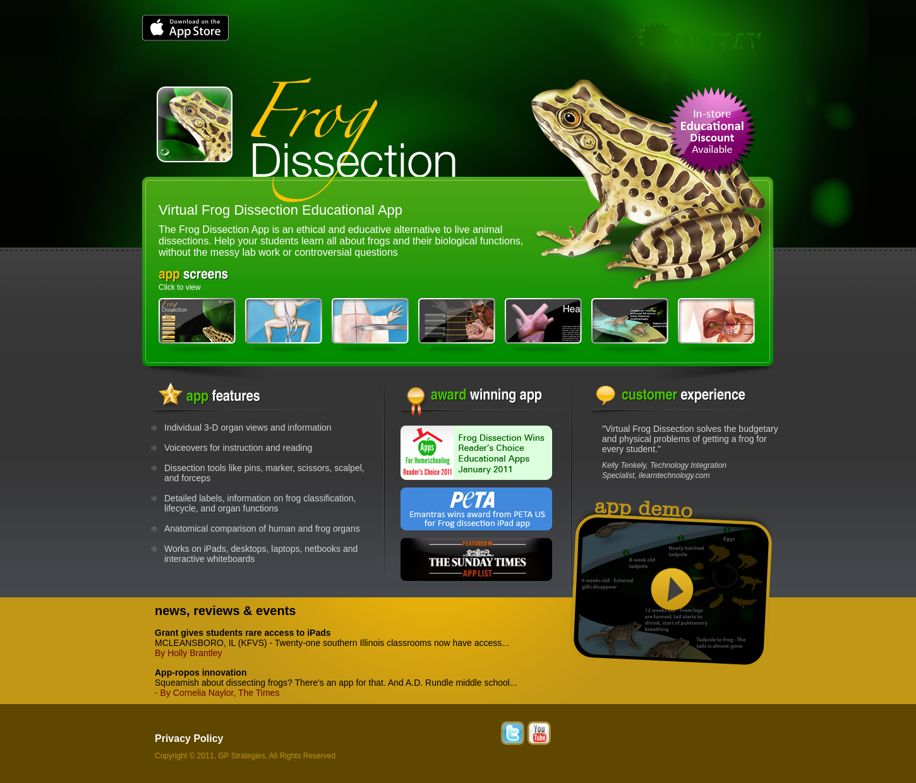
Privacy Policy (189, 738)
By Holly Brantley (188, 653)
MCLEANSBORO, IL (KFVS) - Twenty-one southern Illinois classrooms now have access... (332, 638)
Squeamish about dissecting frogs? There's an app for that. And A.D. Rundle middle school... (336, 677)
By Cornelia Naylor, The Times (220, 693)
